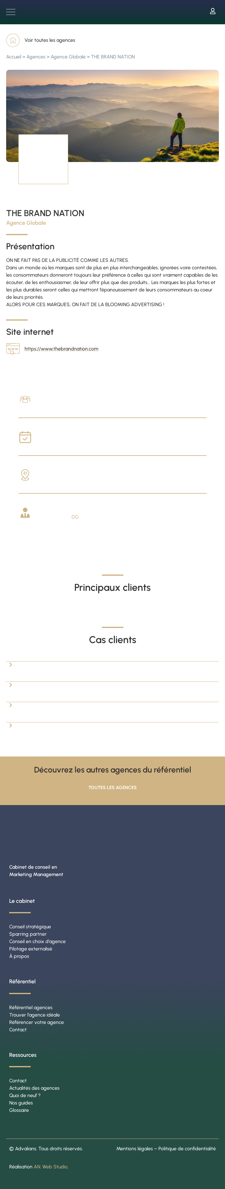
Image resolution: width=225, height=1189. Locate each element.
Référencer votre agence (36, 1022)
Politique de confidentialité (187, 1148)
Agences (35, 57)
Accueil (13, 57)
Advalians (25, 1148)
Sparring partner (28, 934)
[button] (112, 658)
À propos (19, 956)
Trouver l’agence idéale (34, 1015)
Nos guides (21, 1103)
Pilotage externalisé (30, 949)
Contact (18, 1030)
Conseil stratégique (30, 927)
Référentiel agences (30, 1007)
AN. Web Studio (51, 1167)
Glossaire (19, 1110)
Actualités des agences (34, 1088)
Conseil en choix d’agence (37, 941)
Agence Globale (68, 57)
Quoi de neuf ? (25, 1095)
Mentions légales (134, 1148)
